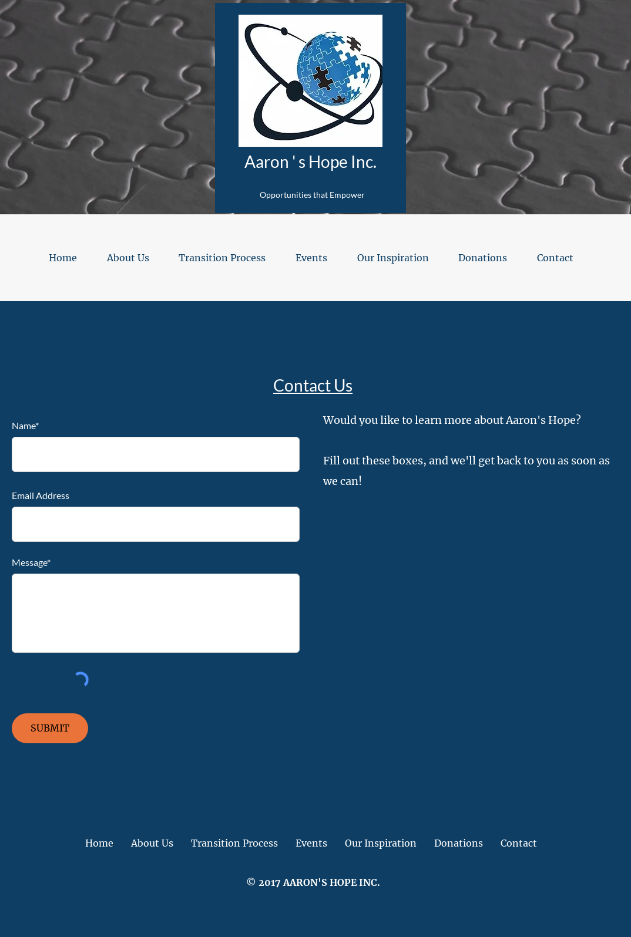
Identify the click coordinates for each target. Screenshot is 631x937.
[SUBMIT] (50, 728)
